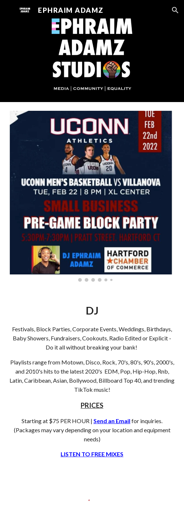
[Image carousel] (91, 196)
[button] (9, 10)
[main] (91, 380)
